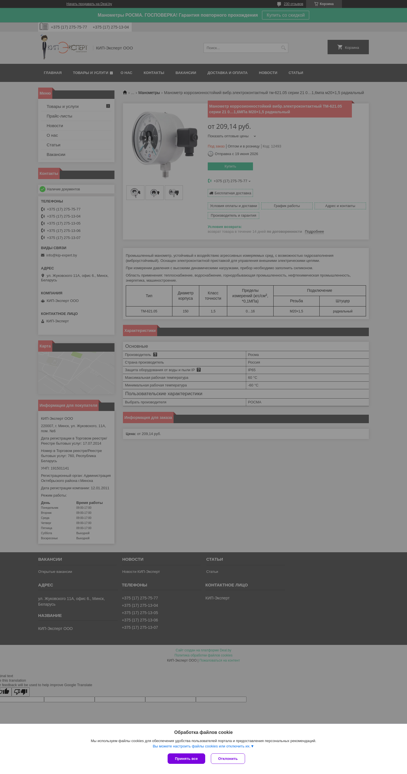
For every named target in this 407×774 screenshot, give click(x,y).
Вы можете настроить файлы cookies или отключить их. (201, 746)
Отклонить (228, 758)
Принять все (186, 758)
